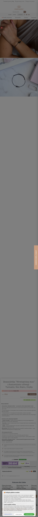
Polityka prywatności (8, 514)
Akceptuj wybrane (18, 514)
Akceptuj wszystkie (29, 514)
